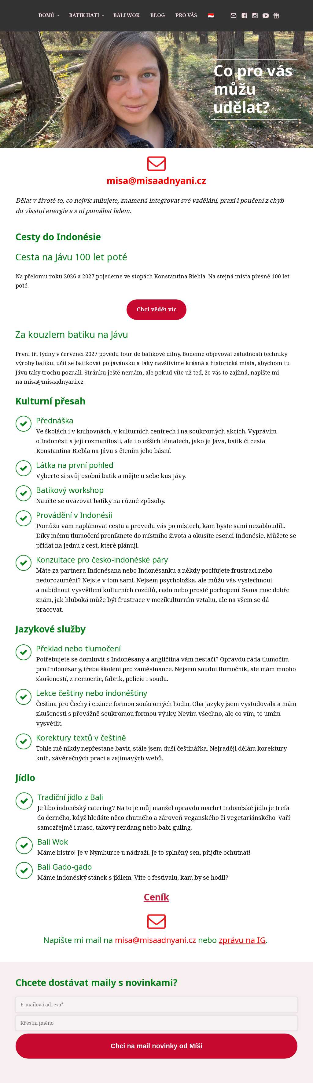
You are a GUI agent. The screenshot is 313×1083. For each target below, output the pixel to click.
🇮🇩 (211, 15)
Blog (157, 15)
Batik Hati (84, 15)
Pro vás (186, 15)
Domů (46, 15)
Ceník (156, 897)
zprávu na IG (242, 939)
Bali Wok (126, 15)
